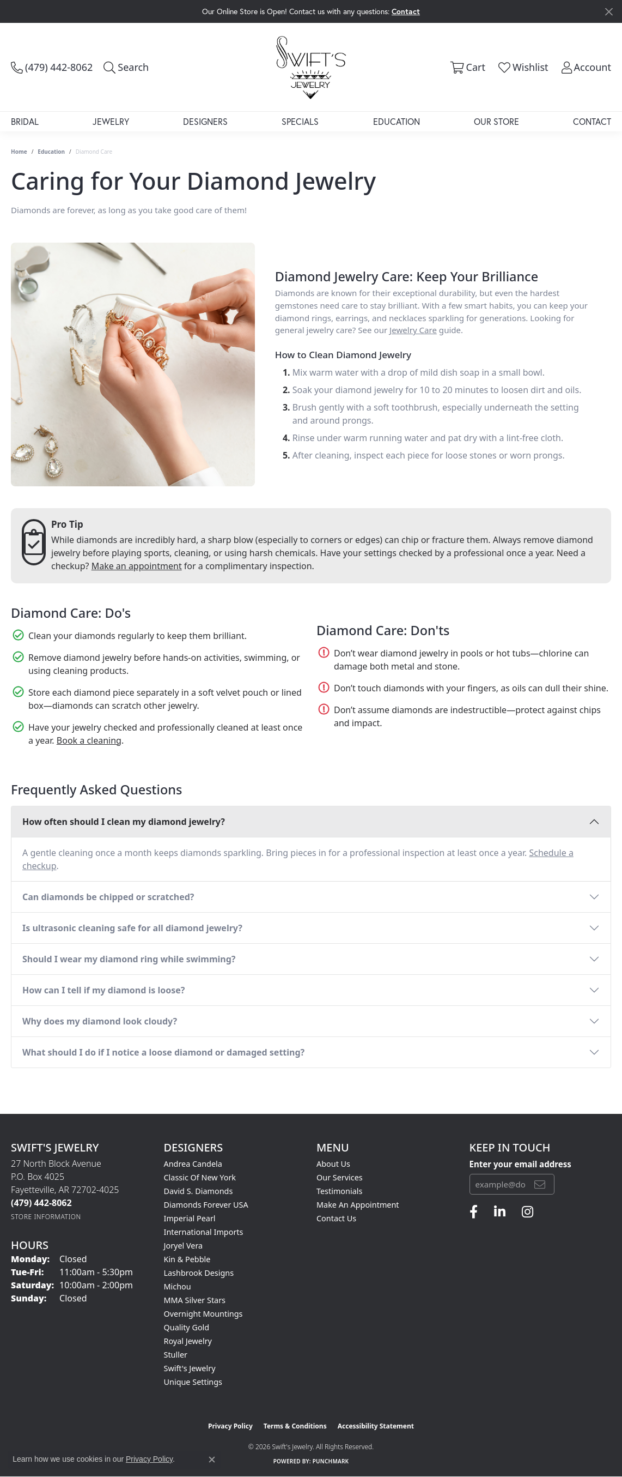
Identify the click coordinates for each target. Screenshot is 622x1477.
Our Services (339, 1177)
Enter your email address (520, 1164)
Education (51, 151)
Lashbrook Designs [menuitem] (199, 1273)
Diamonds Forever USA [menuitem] (206, 1204)
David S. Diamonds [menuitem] (198, 1191)
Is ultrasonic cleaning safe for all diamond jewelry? (132, 928)
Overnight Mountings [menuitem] (203, 1314)
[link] (52, 67)
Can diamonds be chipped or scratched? (108, 897)
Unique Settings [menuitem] (193, 1382)
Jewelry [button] (111, 121)
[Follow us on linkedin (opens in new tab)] (500, 1212)
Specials (300, 121)
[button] (126, 67)
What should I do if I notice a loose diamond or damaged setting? (163, 1052)
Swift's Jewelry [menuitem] (190, 1368)
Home (19, 151)
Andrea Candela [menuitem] (193, 1164)
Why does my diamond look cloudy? (99, 1021)
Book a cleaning (89, 740)
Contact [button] (406, 11)
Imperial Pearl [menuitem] (190, 1218)
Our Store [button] (496, 121)
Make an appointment (137, 566)
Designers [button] (205, 121)
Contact (592, 121)
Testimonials (339, 1191)
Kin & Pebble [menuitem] (187, 1259)
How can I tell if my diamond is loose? (103, 990)
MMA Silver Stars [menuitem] (195, 1300)
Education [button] (396, 121)
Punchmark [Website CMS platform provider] (331, 1461)
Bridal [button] (25, 121)
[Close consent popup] (212, 1459)
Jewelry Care (413, 329)
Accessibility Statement (376, 1426)
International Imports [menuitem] (203, 1232)
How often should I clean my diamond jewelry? (123, 822)
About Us (333, 1164)
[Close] (608, 12)
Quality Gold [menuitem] (187, 1327)
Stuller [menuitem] (175, 1354)
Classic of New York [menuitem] (200, 1177)
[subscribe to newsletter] (540, 1184)
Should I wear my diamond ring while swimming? (128, 959)
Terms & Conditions (295, 1426)
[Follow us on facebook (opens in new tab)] (473, 1212)
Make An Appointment (357, 1204)
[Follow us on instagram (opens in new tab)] (527, 1212)
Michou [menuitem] (177, 1286)
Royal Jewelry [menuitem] (188, 1341)
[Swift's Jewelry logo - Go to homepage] (311, 67)
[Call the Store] (41, 1203)
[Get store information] (46, 1216)
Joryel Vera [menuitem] (183, 1245)
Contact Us (336, 1218)
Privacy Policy (230, 1426)
